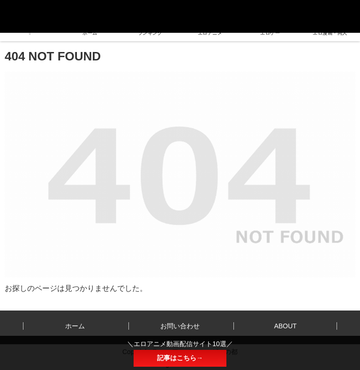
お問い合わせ (180, 326)
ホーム (75, 326)
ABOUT (285, 326)
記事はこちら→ (180, 358)
